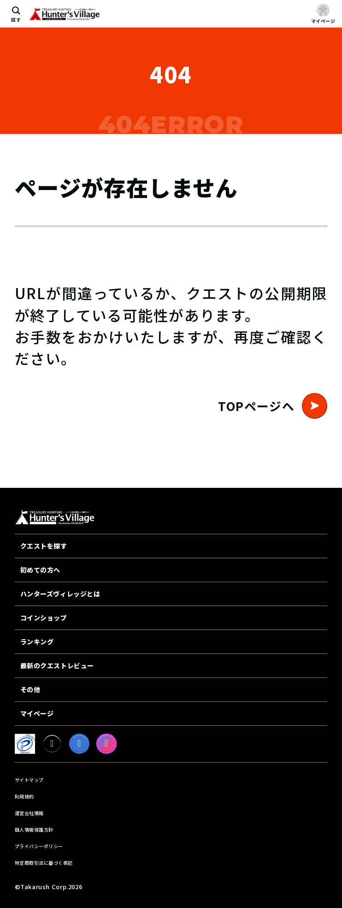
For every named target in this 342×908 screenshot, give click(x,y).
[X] (52, 744)
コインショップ (43, 617)
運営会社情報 (29, 813)
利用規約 (24, 796)
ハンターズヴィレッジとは (60, 593)
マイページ (37, 713)
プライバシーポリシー (39, 846)
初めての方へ (40, 569)
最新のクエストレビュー (57, 665)
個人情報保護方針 (34, 829)
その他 (30, 689)
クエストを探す (43, 545)
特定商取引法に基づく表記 (44, 862)
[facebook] (79, 744)
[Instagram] (106, 744)
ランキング (37, 641)
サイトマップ (29, 779)
